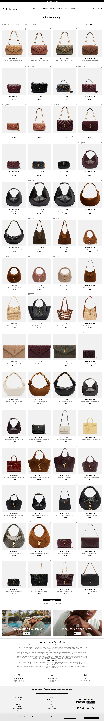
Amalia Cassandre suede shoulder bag (65, 249)
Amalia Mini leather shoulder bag (64, 401)
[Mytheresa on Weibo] (90, 708)
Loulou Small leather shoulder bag (39, 136)
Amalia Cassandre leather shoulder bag (14, 249)
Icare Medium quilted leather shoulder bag (14, 515)
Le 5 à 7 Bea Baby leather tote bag (39, 325)
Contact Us (18, 699)
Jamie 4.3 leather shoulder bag (90, 591)
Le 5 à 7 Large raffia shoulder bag (14, 325)
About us (52, 697)
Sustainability (52, 702)
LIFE (13, 4)
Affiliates (52, 711)
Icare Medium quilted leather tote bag (90, 477)
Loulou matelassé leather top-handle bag (64, 98)
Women (4, 4)
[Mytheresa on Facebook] (80, 708)
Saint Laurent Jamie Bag (48, 668)
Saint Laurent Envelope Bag (37, 668)
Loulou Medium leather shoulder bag (13, 60)
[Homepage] (9, 9)
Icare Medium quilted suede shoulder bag (39, 553)
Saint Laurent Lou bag (26, 652)
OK (91, 717)
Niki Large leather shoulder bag (64, 591)
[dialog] (52, 717)
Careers (52, 706)
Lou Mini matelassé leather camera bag (65, 174)
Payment (18, 704)
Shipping (18, 706)
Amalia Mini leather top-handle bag (14, 401)
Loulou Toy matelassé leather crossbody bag (14, 98)
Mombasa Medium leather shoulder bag (90, 174)
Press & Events (52, 704)
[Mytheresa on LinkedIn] (78, 708)
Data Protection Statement (70, 718)
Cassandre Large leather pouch (64, 363)
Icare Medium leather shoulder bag (14, 553)
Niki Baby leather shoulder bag (64, 439)
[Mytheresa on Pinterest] (83, 708)
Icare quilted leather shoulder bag (90, 515)
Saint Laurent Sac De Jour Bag (68, 668)
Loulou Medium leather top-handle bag (90, 98)
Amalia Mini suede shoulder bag (39, 401)
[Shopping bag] (101, 8)
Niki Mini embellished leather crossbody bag (39, 439)
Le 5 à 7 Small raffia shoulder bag (90, 325)
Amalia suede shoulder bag (90, 212)
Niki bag (82, 647)
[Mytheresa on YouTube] (88, 708)
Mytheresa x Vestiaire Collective (18, 711)
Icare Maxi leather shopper (64, 477)
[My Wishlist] (98, 8)
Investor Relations (52, 708)
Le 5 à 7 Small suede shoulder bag (90, 287)
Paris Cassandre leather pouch (14, 363)
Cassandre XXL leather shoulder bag (90, 553)
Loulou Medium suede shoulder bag (90, 60)
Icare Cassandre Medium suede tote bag (39, 477)
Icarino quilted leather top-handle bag (64, 287)
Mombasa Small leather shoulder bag (14, 439)
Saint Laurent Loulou (57, 668)
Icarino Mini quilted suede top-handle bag (14, 287)
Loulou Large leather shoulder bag (65, 136)
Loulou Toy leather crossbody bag (39, 98)
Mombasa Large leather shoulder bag (39, 212)
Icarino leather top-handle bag (39, 287)
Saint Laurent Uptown (79, 668)
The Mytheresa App (52, 699)
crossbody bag (34, 666)
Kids (10, 4)
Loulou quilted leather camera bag (14, 591)
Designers (8, 13)
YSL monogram (42, 662)
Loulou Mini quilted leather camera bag (14, 174)
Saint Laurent (14, 13)
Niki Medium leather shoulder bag (39, 591)
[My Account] (96, 8)
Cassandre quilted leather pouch (39, 363)
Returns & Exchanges (18, 708)
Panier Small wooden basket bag (64, 325)
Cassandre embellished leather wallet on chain (90, 363)
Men (7, 4)
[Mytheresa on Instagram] (85, 708)
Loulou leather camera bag (64, 553)
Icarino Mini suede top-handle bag (90, 249)
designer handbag (25, 657)
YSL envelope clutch (38, 648)
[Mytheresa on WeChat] (93, 708)
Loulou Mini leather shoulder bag (14, 136)
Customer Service (18, 697)
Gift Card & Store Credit (18, 702)
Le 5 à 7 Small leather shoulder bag (64, 515)
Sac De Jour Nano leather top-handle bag (90, 439)
